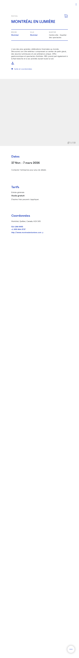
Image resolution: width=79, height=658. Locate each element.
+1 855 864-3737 (18, 229)
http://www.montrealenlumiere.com (38, 232)
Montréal (15, 35)
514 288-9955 (17, 226)
